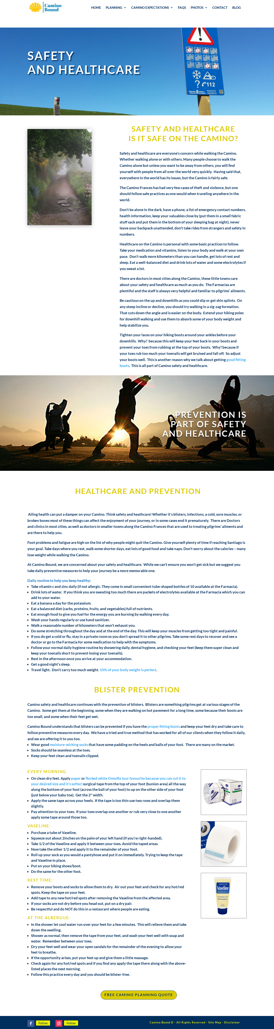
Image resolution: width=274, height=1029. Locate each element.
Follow (43, 1023)
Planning (114, 7)
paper (76, 778)
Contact (220, 7)
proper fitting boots (163, 726)
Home (96, 7)
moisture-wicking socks (69, 744)
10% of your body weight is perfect (128, 670)
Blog (236, 7)
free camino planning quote (138, 994)
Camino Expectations (150, 7)
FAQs (182, 7)
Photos (197, 7)
